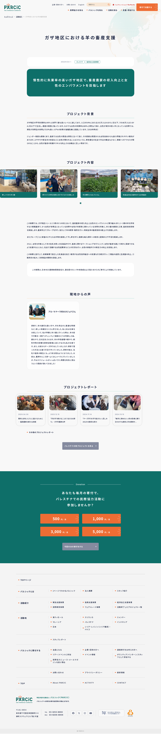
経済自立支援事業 (124, 602)
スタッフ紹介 (122, 591)
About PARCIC (59, 682)
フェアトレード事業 (92, 607)
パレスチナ (89, 622)
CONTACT (121, 682)
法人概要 (88, 591)
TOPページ (25, 580)
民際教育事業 (58, 607)
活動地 (23, 618)
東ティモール (58, 617)
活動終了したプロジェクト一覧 (129, 607)
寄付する (145, 7)
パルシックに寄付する (30, 650)
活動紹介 (19, 17)
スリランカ (89, 617)
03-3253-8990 (56, 712)
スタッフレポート (59, 639)
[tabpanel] (18, 183)
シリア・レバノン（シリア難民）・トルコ (98, 628)
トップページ (8, 17)
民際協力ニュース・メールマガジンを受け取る (65, 661)
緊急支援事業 (58, 602)
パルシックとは (27, 591)
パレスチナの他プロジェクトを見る (78, 446)
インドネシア (122, 622)
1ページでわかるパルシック (64, 591)
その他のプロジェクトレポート (41, 432)
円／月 (59, 518)
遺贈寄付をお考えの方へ (127, 650)
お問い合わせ (71, 5)
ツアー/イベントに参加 (62, 654)
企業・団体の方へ (58, 5)
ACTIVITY (89, 682)
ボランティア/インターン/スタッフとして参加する (130, 655)
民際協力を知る (76, 10)
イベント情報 (90, 654)
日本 (54, 627)
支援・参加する (129, 10)
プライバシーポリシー (93, 672)
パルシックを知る (95, 10)
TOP (22, 683)
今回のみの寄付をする (73, 546)
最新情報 (121, 672)
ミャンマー (121, 617)
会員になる (57, 650)
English (81, 5)
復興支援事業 (90, 602)
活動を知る (112, 10)
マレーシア (57, 622)
